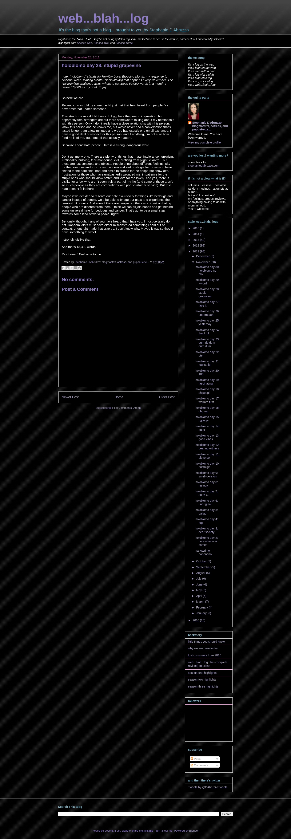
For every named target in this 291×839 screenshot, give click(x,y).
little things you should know (206, 641)
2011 (196, 251)
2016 (196, 228)
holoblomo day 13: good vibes (207, 437)
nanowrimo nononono (203, 552)
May (199, 590)
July (199, 578)
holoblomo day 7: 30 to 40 (206, 493)
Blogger (194, 830)
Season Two (101, 42)
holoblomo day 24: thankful (207, 331)
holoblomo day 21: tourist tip (207, 363)
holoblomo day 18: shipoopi (207, 390)
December (203, 256)
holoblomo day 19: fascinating (207, 381)
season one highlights (202, 672)
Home (119, 397)
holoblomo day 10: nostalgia (207, 465)
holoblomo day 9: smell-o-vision (206, 474)
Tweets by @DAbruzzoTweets (207, 787)
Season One (84, 42)
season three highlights (203, 686)
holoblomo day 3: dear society (206, 530)
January (201, 613)
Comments (199, 765)
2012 (196, 245)
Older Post (167, 397)
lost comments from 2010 (204, 655)
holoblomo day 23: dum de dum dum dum (207, 343)
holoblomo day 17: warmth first (207, 400)
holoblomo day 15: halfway (207, 418)
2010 (196, 620)
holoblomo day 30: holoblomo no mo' (207, 270)
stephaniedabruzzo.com (203, 165)
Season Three (124, 42)
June (199, 584)
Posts (196, 758)
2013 (196, 239)
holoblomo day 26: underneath (207, 313)
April (199, 596)
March (200, 601)
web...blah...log (103, 18)
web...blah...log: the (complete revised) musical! (207, 664)
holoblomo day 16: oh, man (207, 409)
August (201, 573)
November (203, 262)
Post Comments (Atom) (126, 407)
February (202, 607)
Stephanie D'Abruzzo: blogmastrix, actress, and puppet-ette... (210, 126)
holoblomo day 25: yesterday (207, 322)
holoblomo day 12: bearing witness (207, 446)
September (203, 567)
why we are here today (203, 648)
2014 (196, 234)
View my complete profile (204, 142)
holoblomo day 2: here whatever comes (206, 541)
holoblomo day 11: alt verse (207, 456)
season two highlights (202, 679)
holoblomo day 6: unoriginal (206, 502)
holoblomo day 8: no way (206, 483)
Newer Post (70, 397)
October (201, 561)
